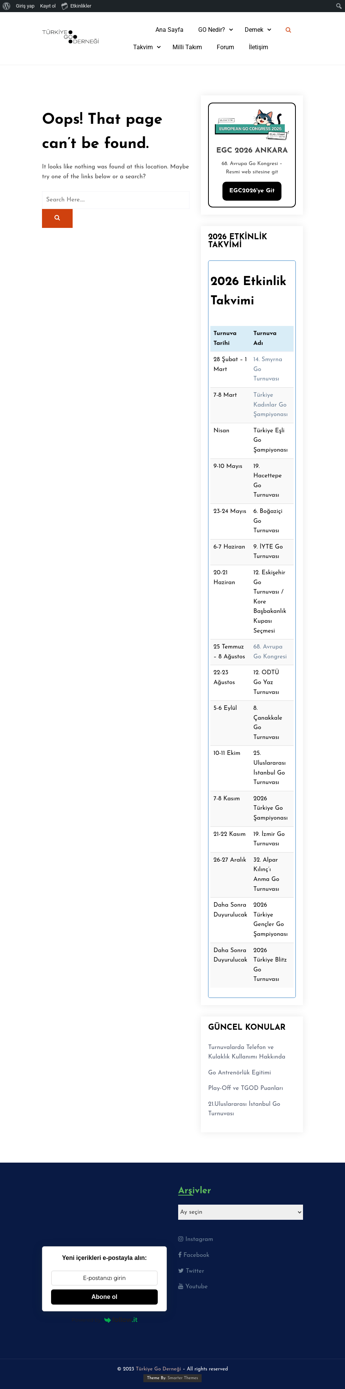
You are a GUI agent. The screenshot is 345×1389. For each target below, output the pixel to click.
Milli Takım (187, 47)
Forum (225, 47)
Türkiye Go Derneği (158, 1369)
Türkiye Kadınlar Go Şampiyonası (270, 405)
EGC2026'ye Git (252, 191)
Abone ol (104, 1297)
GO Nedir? (211, 29)
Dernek (254, 29)
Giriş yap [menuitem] (25, 6)
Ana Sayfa (169, 29)
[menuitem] (6, 6)
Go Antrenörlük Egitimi (239, 1073)
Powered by (104, 1320)
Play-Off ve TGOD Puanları (245, 1088)
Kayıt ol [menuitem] (48, 6)
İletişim (258, 47)
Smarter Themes (183, 1378)
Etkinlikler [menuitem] (76, 5)
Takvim (143, 47)
